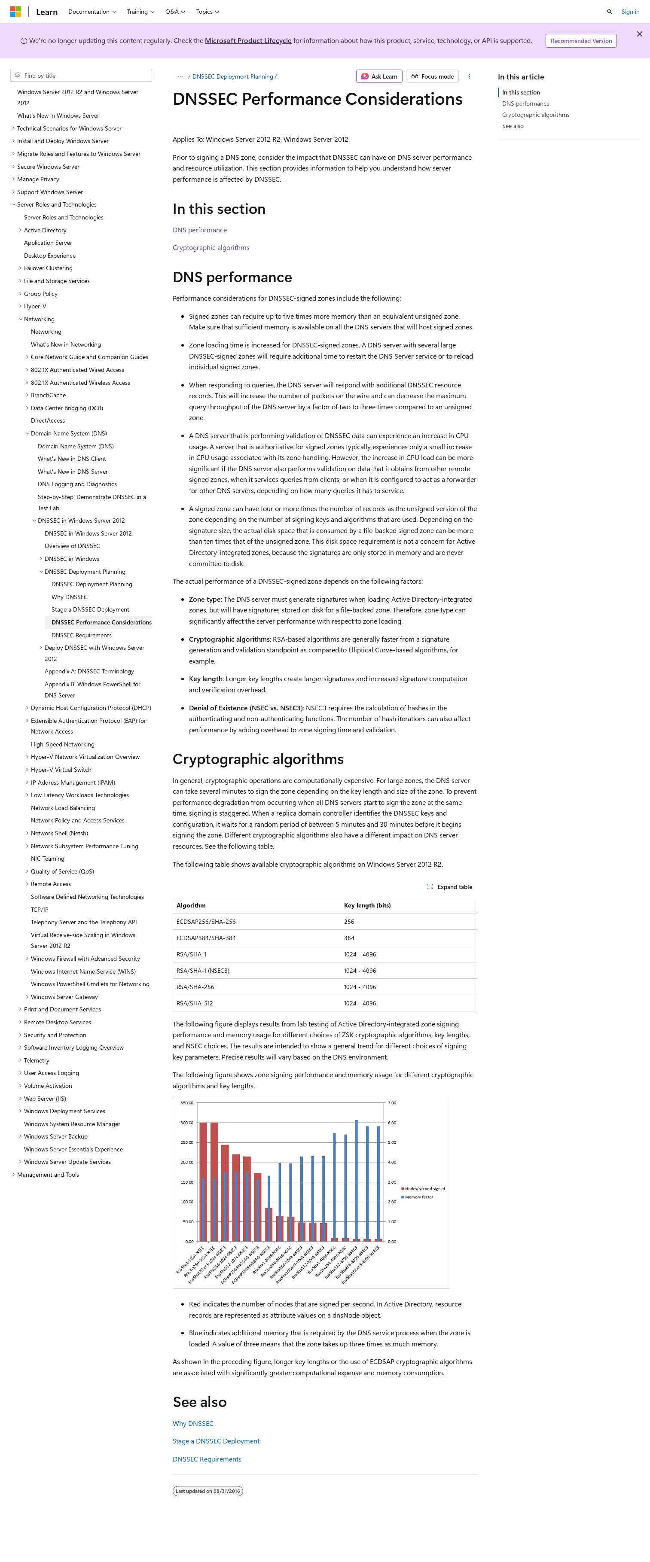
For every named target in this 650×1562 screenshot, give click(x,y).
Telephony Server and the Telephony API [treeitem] (84, 922)
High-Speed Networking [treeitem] (63, 744)
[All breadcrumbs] (180, 76)
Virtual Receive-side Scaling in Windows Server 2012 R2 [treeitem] (83, 940)
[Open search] (609, 11)
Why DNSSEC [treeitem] (70, 597)
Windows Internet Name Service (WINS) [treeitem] (83, 971)
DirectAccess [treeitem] (48, 420)
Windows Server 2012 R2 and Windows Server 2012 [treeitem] (77, 97)
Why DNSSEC (193, 1423)
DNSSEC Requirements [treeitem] (82, 635)
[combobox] (81, 75)
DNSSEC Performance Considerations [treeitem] (102, 622)
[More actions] (469, 76)
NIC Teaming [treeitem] (47, 858)
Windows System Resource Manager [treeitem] (72, 1124)
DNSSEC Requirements (207, 1458)
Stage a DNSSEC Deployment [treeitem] (90, 609)
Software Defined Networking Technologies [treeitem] (87, 896)
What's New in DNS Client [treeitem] (72, 458)
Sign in (631, 11)
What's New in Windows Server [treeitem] (58, 115)
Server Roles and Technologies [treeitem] (64, 217)
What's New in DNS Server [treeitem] (73, 471)
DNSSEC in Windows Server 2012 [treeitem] (88, 533)
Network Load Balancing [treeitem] (63, 808)
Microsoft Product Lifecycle (248, 40)
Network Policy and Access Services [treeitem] (78, 820)
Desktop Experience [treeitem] (50, 255)
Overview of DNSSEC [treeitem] (72, 546)
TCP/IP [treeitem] (40, 909)
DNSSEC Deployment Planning (232, 76)
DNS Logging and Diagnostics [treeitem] (77, 484)
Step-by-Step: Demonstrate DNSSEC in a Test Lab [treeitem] (92, 502)
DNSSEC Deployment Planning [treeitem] (92, 584)
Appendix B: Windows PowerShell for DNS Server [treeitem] (92, 689)
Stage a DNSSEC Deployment (216, 1440)
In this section (521, 92)
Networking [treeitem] (46, 331)
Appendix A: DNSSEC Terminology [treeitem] (89, 671)
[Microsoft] (15, 11)
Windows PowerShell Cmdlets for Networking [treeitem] (90, 984)
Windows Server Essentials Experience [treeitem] (73, 1149)
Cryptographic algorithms (211, 247)
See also (513, 126)
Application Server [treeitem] (48, 242)
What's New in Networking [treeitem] (66, 344)
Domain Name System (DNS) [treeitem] (76, 446)
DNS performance (200, 229)
